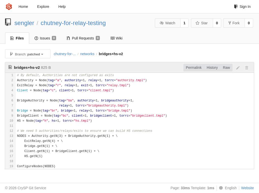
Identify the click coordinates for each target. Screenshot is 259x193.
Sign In (242, 7)
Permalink (194, 68)
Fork (234, 23)
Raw (226, 68)
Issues (45, 38)
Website (247, 188)
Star (202, 23)
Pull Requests (83, 38)
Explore (43, 7)
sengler (24, 22)
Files (17, 38)
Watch (167, 23)
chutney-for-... (65, 54)
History (212, 68)
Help (62, 7)
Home (23, 7)
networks (87, 54)
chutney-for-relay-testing (73, 22)
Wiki (116, 38)
